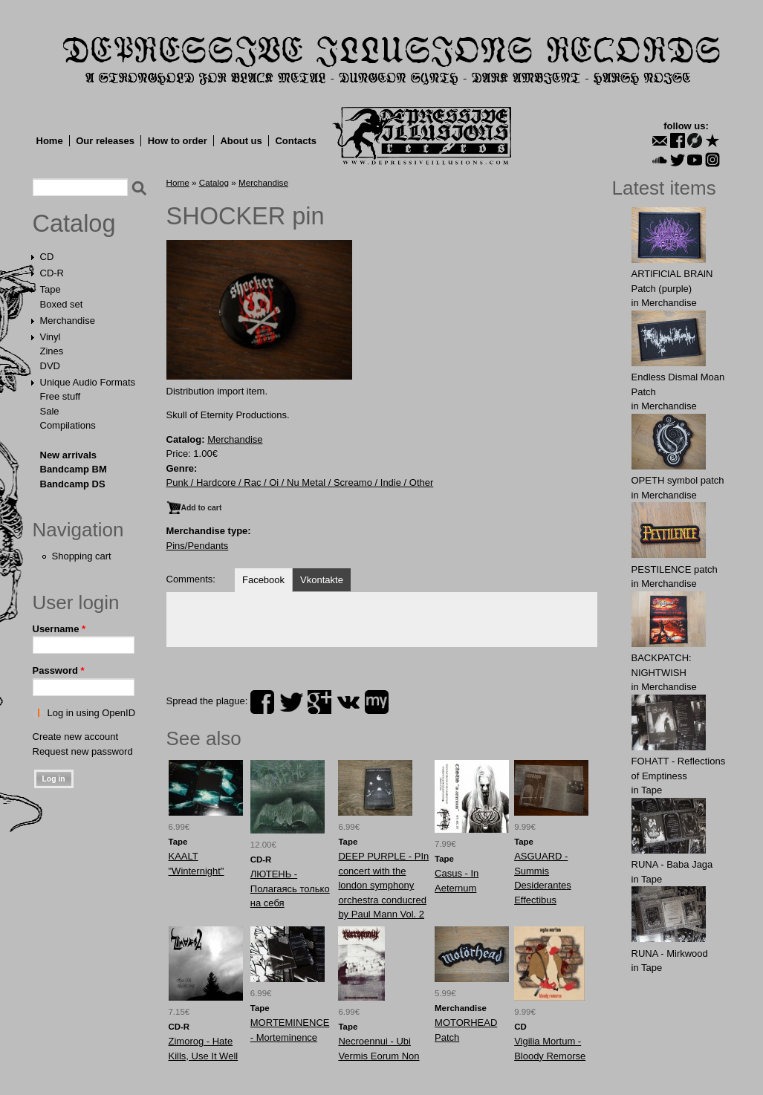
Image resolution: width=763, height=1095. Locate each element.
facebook (262, 702)
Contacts (295, 140)
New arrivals (68, 455)
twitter (291, 702)
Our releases (105, 140)
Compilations (68, 425)
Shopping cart (81, 556)
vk (348, 702)
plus (319, 702)
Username (59, 628)
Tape (50, 289)
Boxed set (61, 304)
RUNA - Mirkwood (669, 953)
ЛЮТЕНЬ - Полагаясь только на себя (290, 888)
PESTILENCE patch (674, 569)
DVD (50, 365)
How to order (177, 140)
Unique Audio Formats (88, 382)
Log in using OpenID (92, 712)
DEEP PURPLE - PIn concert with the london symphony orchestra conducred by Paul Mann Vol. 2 (383, 885)
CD (47, 256)
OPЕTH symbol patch (677, 480)
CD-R (52, 273)
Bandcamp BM (73, 469)
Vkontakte (321, 579)
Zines (52, 351)
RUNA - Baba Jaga (672, 864)
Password (59, 670)
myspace (377, 702)
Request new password (83, 751)
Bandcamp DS (72, 484)
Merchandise (67, 320)
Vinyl (50, 336)
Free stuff (60, 396)
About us (241, 140)
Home (49, 140)
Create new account (76, 736)
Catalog (74, 223)
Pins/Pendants (197, 545)
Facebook (263, 579)
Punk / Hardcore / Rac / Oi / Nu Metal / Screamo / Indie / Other (300, 482)
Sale (49, 411)
